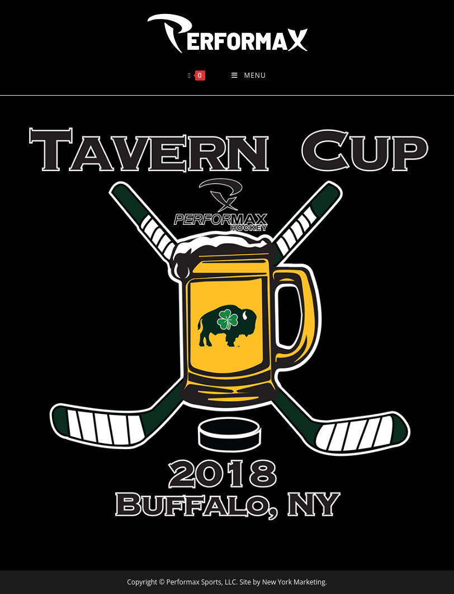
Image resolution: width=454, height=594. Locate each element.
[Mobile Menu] (248, 75)
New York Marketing (293, 582)
